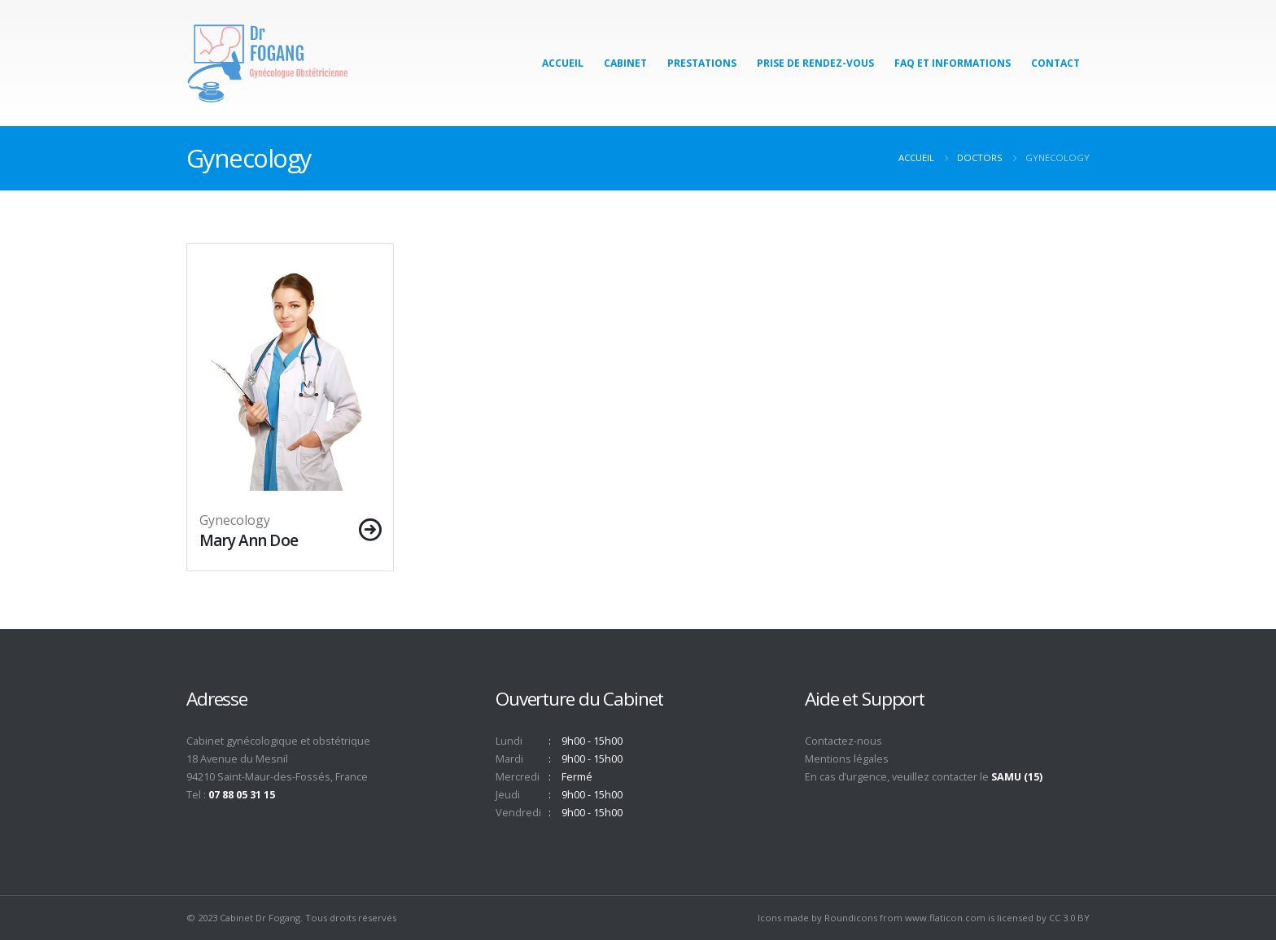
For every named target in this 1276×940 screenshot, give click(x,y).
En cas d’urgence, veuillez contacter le (923, 777)
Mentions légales (847, 759)
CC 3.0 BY (1069, 918)
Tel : (230, 795)
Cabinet (625, 63)
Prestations (701, 63)
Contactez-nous (843, 741)
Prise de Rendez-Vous (815, 63)
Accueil (562, 63)
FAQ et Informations (952, 63)
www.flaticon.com (945, 918)
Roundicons (850, 918)
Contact (1055, 63)
